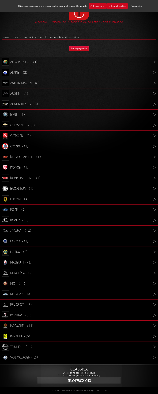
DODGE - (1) (15, 167)
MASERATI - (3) (16, 262)
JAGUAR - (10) (16, 230)
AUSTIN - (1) (15, 93)
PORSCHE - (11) (18, 325)
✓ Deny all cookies (117, 6)
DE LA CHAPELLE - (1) (21, 157)
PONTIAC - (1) (16, 315)
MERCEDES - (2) (17, 273)
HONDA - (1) (15, 220)
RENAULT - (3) (16, 336)
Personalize (136, 6)
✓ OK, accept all (97, 6)
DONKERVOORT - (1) (21, 178)
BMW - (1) (13, 114)
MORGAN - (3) (16, 294)
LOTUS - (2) (14, 252)
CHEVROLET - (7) (18, 125)
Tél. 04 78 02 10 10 (79, 380)
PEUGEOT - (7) (17, 304)
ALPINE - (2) (14, 72)
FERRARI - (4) (15, 199)
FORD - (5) (14, 209)
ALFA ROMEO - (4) (19, 62)
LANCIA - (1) (15, 241)
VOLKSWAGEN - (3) (20, 357)
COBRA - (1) (15, 146)
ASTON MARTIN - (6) (20, 83)
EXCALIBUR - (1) (17, 188)
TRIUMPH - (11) (17, 347)
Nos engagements (79, 48)
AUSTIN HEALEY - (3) (20, 104)
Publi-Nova (102, 390)
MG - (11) (13, 283)
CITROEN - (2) (16, 135)
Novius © (77, 390)
